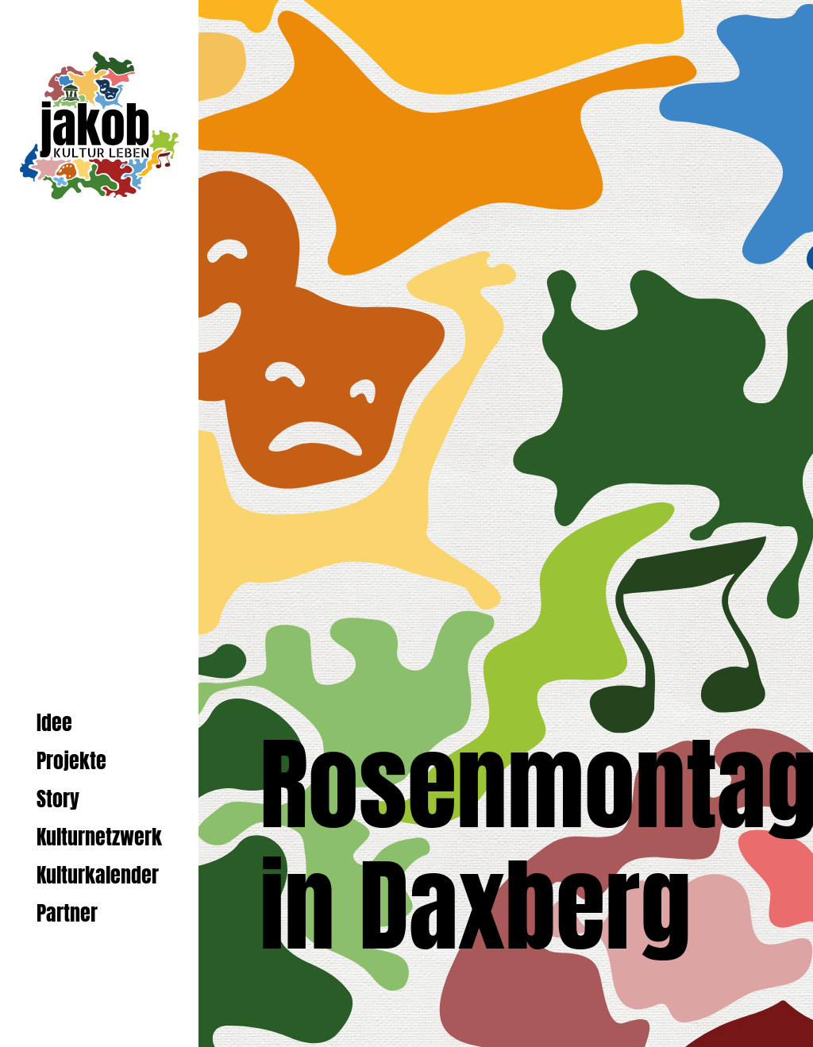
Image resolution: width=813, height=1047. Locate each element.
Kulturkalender (98, 875)
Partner (67, 913)
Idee (54, 722)
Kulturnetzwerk (99, 837)
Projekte (71, 761)
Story (58, 799)
